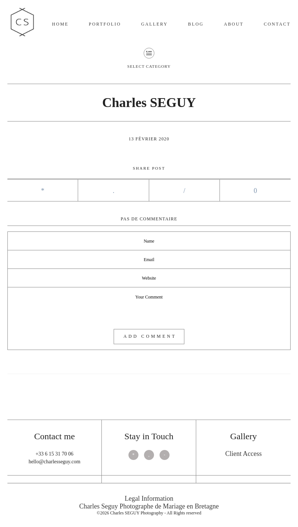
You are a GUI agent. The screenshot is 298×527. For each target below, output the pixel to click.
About (234, 24)
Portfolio (105, 24)
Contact (277, 24)
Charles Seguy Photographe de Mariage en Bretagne (149, 506)
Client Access (243, 453)
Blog (196, 24)
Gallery (154, 24)
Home (60, 24)
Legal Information (149, 498)
